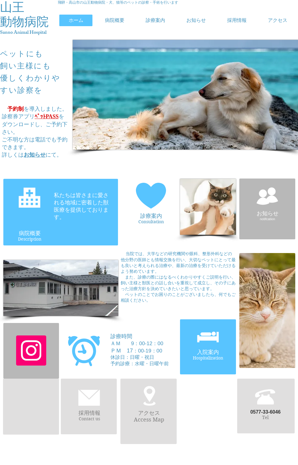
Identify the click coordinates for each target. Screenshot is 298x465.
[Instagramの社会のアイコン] (31, 350)
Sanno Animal (14, 33)
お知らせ (35, 155)
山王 (12, 7)
